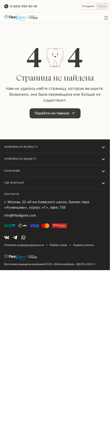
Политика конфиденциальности (24, 245)
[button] (55, 146)
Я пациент (88, 6)
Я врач (102, 6)
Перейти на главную (55, 113)
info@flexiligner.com (20, 215)
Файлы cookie (58, 245)
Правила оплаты (83, 245)
